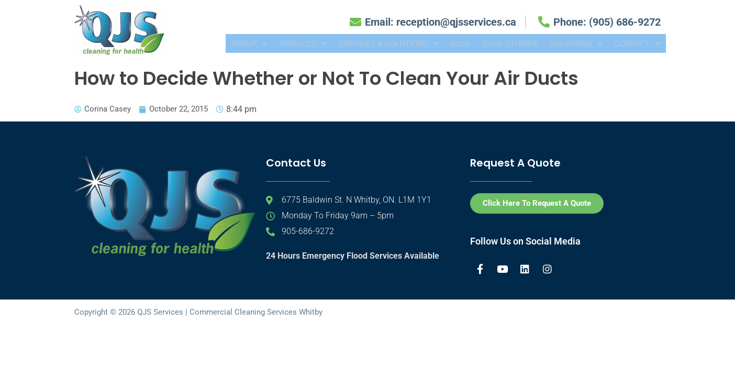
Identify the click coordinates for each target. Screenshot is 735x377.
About (226, 43)
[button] (226, 43)
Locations (567, 43)
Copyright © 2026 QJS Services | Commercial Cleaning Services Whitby (198, 312)
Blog (445, 43)
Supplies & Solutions (370, 43)
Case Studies (497, 43)
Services (282, 43)
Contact (634, 43)
